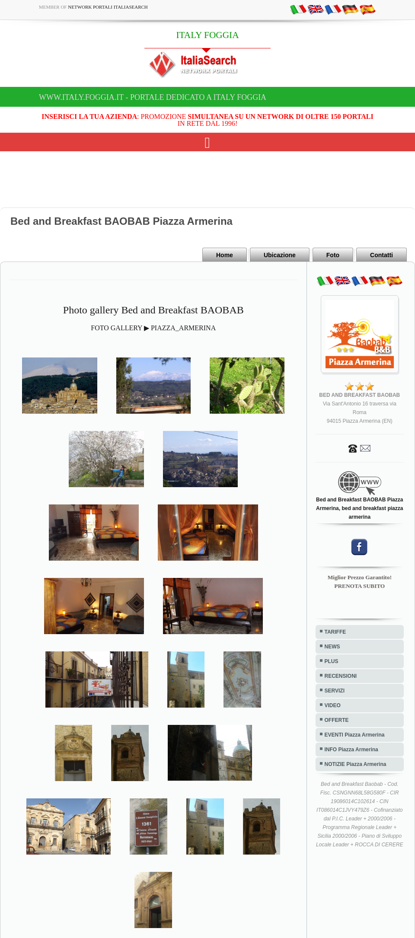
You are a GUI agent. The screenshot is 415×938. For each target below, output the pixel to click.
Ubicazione (280, 255)
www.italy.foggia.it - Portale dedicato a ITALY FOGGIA (152, 97)
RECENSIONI (341, 676)
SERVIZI (335, 691)
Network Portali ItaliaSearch (108, 7)
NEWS (332, 647)
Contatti (381, 255)
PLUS (331, 661)
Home (224, 255)
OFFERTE (337, 720)
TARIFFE (335, 632)
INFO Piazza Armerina (351, 750)
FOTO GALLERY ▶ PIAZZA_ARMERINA (153, 328)
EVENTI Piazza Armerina (355, 735)
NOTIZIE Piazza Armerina (355, 764)
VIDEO (333, 705)
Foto (332, 255)
